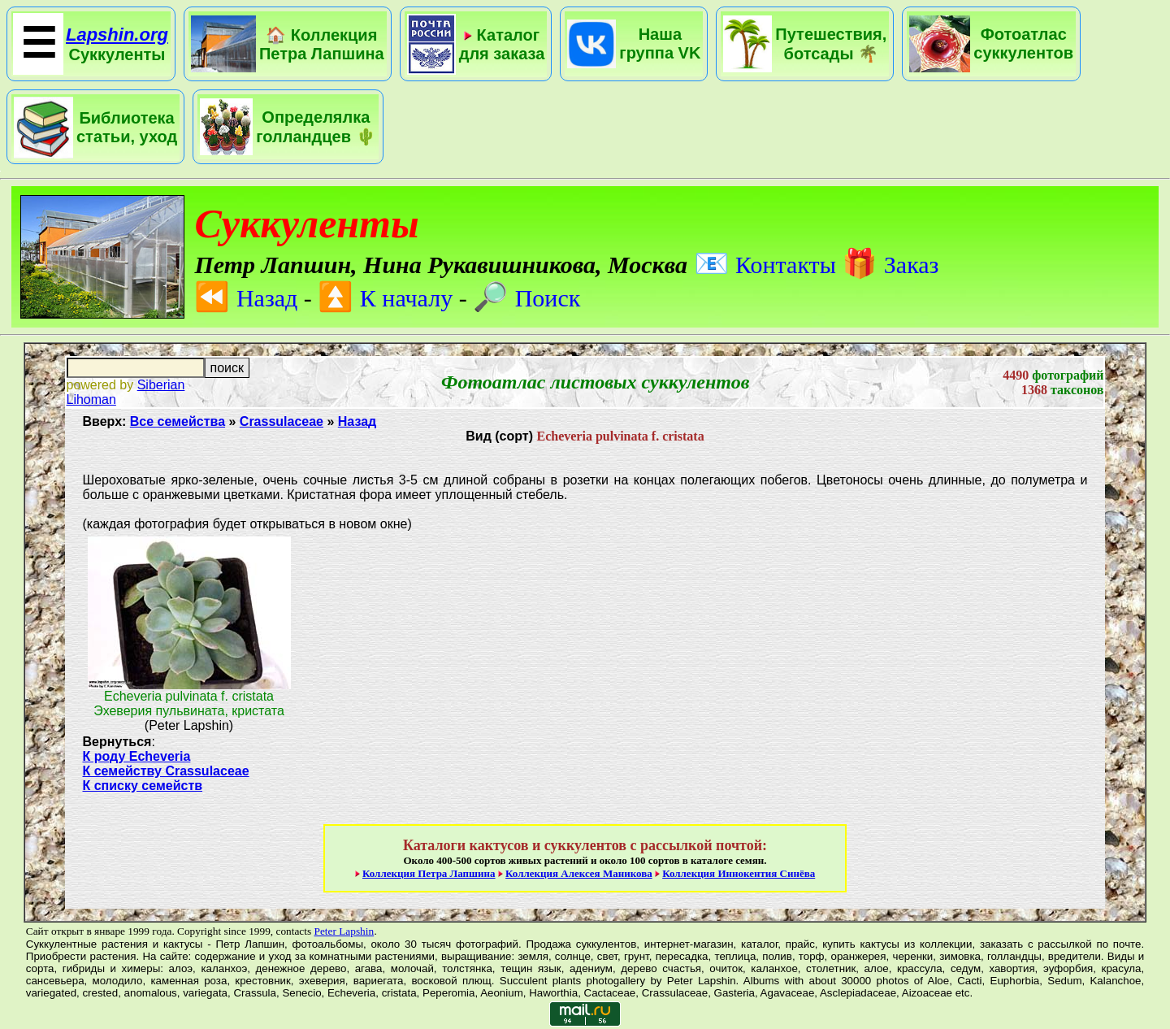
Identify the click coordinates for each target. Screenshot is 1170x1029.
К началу (385, 297)
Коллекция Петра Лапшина (429, 873)
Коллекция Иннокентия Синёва (738, 873)
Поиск (526, 297)
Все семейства (177, 421)
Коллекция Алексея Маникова (578, 873)
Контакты (765, 264)
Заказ (890, 264)
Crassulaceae (281, 421)
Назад (245, 297)
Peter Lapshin (344, 931)
